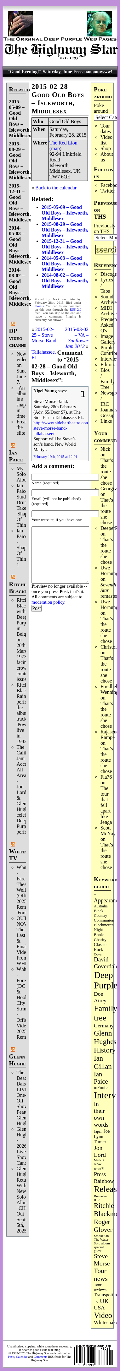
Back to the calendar (56, 187)
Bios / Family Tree (107, 378)
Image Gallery (108, 339)
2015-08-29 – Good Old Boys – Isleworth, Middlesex (65, 229)
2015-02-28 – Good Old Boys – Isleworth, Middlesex (57, 99)
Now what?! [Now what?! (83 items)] (99, 1166)
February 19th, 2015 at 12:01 (55, 456)
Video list (106, 139)
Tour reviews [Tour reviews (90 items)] (100, 1287)
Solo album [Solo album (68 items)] (102, 1243)
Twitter (107, 190)
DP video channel (19, 338)
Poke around (101, 108)
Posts (11, 1356)
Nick (105, 449)
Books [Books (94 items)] (99, 934)
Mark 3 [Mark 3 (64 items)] (99, 1160)
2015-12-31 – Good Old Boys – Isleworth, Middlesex (65, 246)
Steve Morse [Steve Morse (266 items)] (102, 1260)
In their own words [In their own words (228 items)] (101, 1114)
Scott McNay (108, 830)
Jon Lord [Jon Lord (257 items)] (100, 1151)
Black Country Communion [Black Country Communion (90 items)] (104, 915)
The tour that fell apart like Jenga (106, 805)
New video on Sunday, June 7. (25, 368)
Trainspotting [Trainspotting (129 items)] (106, 1294)
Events (39, 306)
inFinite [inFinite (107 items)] (100, 1087)
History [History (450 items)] (105, 1050)
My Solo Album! (24, 474)
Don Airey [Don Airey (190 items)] (100, 997)
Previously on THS (104, 228)
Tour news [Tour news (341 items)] (101, 1274)
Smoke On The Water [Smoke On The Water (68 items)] (101, 1237)
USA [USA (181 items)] (99, 1308)
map (55, 148)
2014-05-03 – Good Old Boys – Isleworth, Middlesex (65, 263)
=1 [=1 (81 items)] (96, 895)
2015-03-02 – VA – (77, 338)
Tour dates (105, 128)
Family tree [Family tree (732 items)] (105, 1013)
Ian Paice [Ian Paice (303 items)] (101, 1078)
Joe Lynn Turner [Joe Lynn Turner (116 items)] (102, 1136)
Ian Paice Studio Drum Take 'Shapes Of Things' (24, 505)
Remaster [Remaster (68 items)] (100, 1196)
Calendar (21, 1356)
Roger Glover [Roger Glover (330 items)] (103, 1225)
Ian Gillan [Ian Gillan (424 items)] (103, 1062)
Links (106, 421)
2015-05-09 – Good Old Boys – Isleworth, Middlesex (65, 212)
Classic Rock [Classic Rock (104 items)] (100, 947)
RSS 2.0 (76, 309)
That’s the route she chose (106, 472)
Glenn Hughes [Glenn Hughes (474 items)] (105, 1037)
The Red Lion (63, 142)
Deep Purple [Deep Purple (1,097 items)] (105, 980)
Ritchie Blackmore (23, 587)
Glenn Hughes (18, 1060)
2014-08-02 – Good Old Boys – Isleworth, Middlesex (65, 280)
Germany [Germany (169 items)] (104, 1026)
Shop (105, 148)
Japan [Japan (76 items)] (98, 1131)
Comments (40, 1356)
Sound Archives (109, 299)
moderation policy (47, 602)
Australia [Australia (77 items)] (100, 906)
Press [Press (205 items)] (100, 1174)
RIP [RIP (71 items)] (97, 1200)
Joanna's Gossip (108, 412)
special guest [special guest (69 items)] (99, 1249)
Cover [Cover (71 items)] (98, 954)
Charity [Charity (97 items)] (100, 939)
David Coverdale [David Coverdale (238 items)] (106, 963)
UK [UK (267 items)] (104, 1301)
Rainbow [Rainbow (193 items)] (104, 1181)
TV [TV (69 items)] (96, 1302)
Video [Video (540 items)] (103, 1315)
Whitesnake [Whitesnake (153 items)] (106, 1322)
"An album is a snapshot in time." (25, 402)
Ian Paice (16, 456)
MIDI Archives (109, 310)
